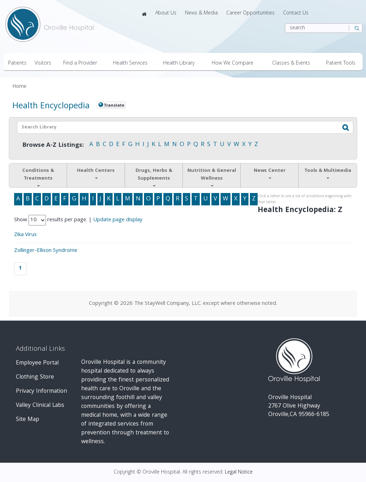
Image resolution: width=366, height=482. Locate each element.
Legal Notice (239, 472)
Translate (114, 105)
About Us (165, 13)
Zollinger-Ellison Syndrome (45, 250)
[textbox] (168, 127)
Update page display (118, 220)
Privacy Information (41, 391)
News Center (270, 173)
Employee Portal (37, 363)
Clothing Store (35, 377)
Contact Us (295, 13)
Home (19, 87)
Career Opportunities (250, 13)
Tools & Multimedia (327, 173)
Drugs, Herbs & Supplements (154, 177)
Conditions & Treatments (38, 177)
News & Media (201, 13)
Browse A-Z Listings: (53, 145)
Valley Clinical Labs (40, 405)
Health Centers (96, 173)
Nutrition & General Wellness (211, 177)
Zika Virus (25, 235)
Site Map (27, 419)
